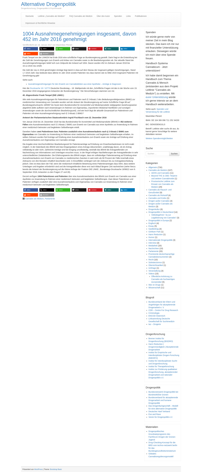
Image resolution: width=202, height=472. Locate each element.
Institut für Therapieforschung (161, 366)
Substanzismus (155, 262)
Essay (151, 226)
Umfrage (152, 268)
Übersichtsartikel (156, 265)
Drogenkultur (154, 209)
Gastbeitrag (154, 229)
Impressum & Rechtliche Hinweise (40, 23)
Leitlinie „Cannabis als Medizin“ (51, 16)
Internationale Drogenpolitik (160, 240)
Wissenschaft (154, 287)
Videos (152, 273)
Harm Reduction (156, 234)
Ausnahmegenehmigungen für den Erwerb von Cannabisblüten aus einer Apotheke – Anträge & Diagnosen (74, 84)
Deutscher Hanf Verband (159, 411)
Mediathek (153, 246)
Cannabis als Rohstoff (158, 195)
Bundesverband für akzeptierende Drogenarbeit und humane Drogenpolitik (163, 400)
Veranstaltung (155, 271)
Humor (151, 237)
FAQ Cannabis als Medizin (80, 16)
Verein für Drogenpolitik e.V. (161, 417)
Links (128, 16)
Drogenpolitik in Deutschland (161, 212)
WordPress (38, 469)
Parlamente (50, 199)
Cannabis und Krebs (157, 198)
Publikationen (141, 16)
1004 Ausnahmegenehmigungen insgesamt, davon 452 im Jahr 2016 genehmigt (79, 36)
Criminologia (154, 313)
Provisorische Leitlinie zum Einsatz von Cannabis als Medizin (163, 184)
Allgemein (153, 167)
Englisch (152, 223)
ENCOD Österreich (157, 316)
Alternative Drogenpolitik (48, 4)
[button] (30, 48)
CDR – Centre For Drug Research (163, 310)
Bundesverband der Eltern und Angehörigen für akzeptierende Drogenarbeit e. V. (162, 305)
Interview (152, 243)
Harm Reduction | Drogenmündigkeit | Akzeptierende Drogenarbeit (164, 347)
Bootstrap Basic (56, 469)
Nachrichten (154, 248)
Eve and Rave (155, 414)
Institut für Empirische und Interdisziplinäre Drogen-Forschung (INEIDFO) (164, 355)
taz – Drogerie (155, 324)
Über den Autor (103, 16)
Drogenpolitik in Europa (159, 220)
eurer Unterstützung (157, 97)
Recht (151, 260)
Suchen (174, 154)
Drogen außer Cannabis (159, 201)
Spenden (118, 16)
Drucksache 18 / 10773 (40, 88)
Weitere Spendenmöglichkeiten (159, 138)
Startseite (29, 16)
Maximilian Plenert (64, 45)
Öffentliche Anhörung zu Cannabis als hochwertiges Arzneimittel (163, 279)
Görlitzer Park (155, 232)
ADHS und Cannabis (160, 173)
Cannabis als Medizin (34, 199)
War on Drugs (155, 285)
